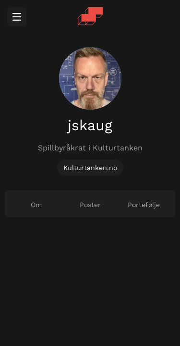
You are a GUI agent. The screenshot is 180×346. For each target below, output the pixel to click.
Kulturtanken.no (90, 168)
